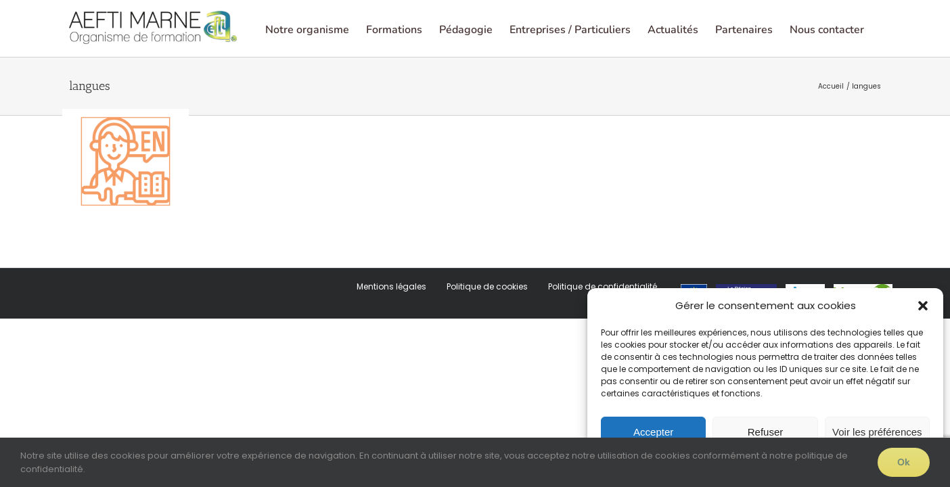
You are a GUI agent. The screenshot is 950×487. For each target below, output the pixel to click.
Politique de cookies (487, 340)
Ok (903, 462)
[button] (923, 305)
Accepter (653, 432)
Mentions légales (391, 340)
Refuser (766, 432)
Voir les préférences (877, 432)
